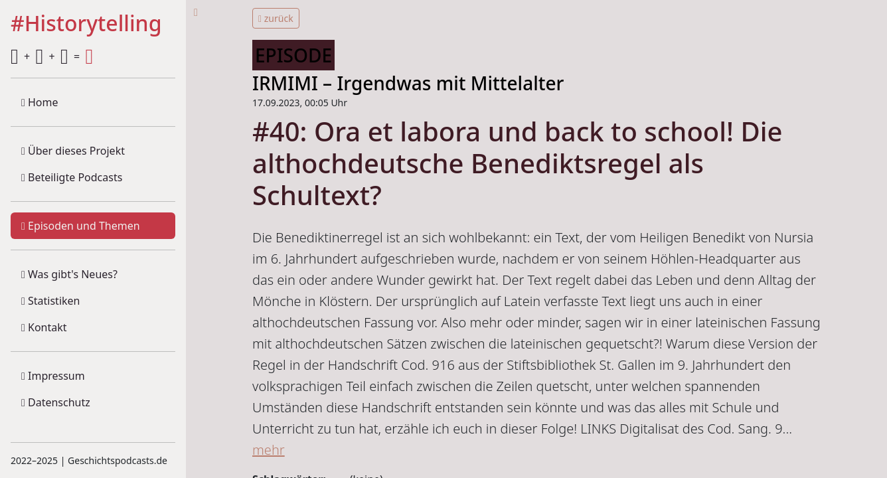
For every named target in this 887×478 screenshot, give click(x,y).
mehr (268, 450)
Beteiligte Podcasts (71, 177)
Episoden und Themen (80, 225)
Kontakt (44, 327)
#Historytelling (86, 24)
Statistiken (50, 300)
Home (39, 102)
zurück (275, 18)
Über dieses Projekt (73, 150)
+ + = (52, 56)
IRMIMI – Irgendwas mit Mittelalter (408, 83)
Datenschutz (55, 402)
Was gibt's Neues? (69, 274)
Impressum (53, 375)
